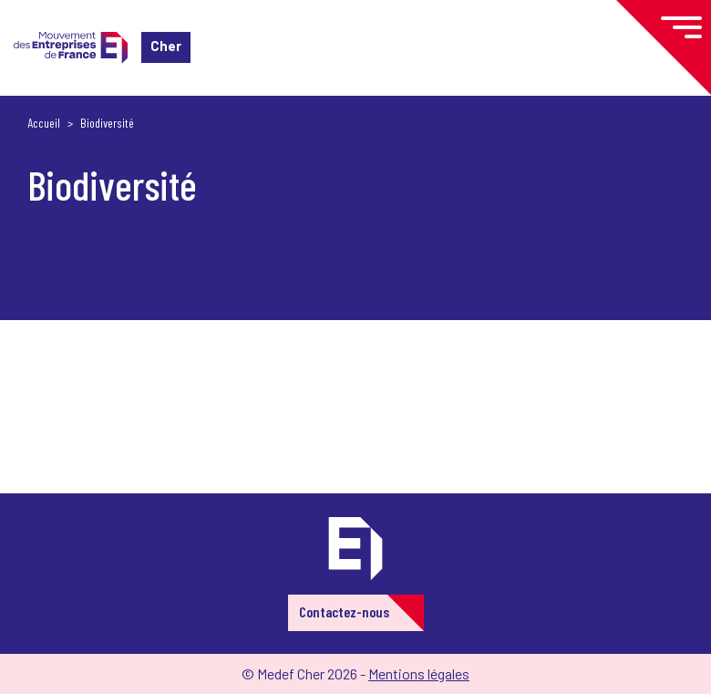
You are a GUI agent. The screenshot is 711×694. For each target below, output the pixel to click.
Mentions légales (418, 673)
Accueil (43, 122)
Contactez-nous (344, 611)
